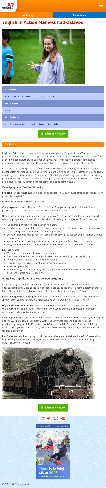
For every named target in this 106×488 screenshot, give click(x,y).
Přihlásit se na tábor (53, 133)
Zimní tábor (79, 15)
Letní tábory (26, 15)
